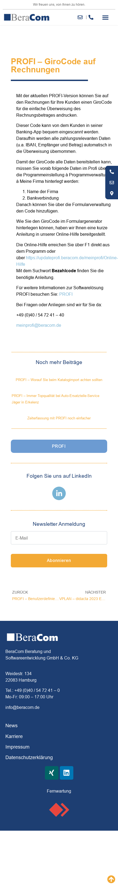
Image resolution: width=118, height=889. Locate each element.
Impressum (17, 747)
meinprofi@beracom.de (38, 325)
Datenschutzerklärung (29, 757)
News (11, 725)
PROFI (66, 294)
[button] (105, 17)
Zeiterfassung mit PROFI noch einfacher (59, 418)
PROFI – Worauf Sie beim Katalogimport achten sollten (59, 379)
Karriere (14, 736)
